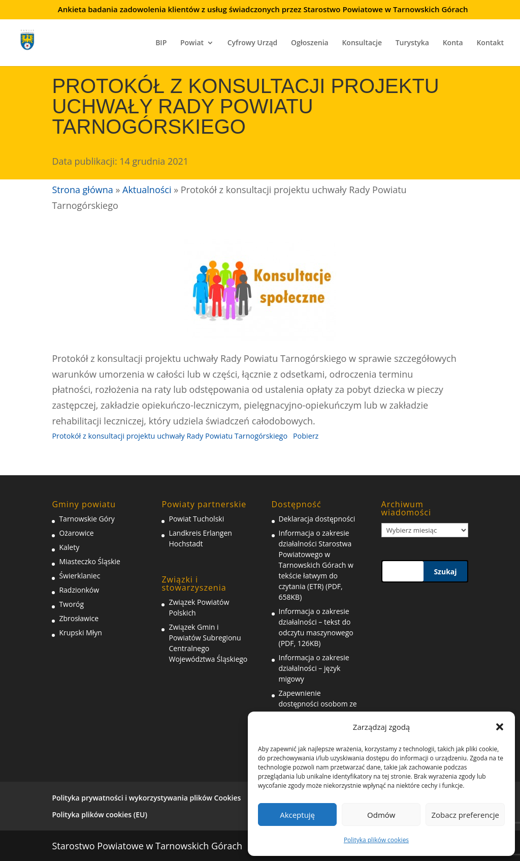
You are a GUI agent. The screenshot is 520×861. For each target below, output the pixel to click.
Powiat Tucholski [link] (196, 519)
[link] (34, 38)
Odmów (381, 815)
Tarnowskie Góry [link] (86, 519)
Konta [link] (453, 43)
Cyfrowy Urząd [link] (253, 43)
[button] (500, 727)
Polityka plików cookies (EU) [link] (99, 814)
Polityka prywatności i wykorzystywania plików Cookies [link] (146, 798)
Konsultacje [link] (362, 43)
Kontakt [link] (490, 43)
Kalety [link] (69, 547)
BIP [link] (161, 43)
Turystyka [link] (412, 43)
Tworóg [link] (71, 604)
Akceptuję (297, 815)
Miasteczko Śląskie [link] (89, 561)
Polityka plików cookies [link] (376, 840)
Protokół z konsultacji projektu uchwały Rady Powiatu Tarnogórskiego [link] (169, 436)
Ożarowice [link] (76, 533)
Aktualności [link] (146, 189)
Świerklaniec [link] (79, 575)
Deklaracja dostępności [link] (317, 519)
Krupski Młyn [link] (80, 632)
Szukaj (445, 571)
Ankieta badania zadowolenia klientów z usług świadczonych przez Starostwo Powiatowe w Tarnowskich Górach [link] (263, 10)
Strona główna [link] (82, 189)
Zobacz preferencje (465, 815)
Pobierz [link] (305, 436)
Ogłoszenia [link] (310, 43)
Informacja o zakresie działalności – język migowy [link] (314, 668)
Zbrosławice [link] (79, 618)
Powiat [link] (192, 43)
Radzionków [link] (79, 590)
